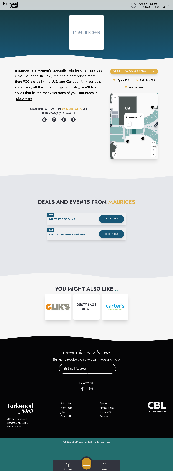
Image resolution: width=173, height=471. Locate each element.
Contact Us (66, 416)
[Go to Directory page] (68, 466)
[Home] (66, 5)
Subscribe (65, 403)
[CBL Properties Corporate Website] (147, 407)
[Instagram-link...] (58, 307)
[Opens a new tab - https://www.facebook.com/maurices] (73, 119)
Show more (24, 99)
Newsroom (66, 407)
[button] (153, 5)
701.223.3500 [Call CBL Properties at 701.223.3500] (15, 426)
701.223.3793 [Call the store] (147, 80)
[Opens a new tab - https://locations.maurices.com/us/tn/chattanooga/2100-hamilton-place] (63, 119)
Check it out (111, 218)
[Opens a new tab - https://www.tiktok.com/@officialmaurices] (44, 119)
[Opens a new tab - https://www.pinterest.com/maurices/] (54, 119)
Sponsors (104, 403)
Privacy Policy (107, 407)
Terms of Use (106, 412)
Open (134, 71)
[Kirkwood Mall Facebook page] (83, 388)
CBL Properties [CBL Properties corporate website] (79, 442)
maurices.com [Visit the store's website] (136, 87)
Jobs (62, 412)
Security (104, 416)
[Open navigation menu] (86, 463)
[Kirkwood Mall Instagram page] (91, 388)
